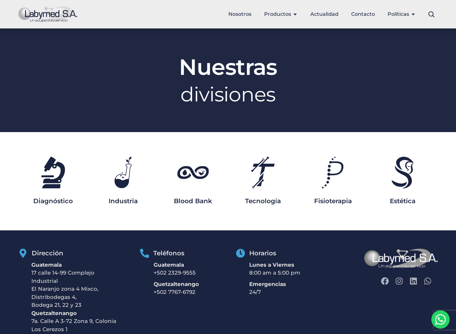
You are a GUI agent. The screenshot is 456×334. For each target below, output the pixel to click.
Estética (402, 201)
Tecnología (263, 201)
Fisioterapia (333, 201)
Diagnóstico (53, 201)
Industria (123, 201)
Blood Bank (193, 201)
